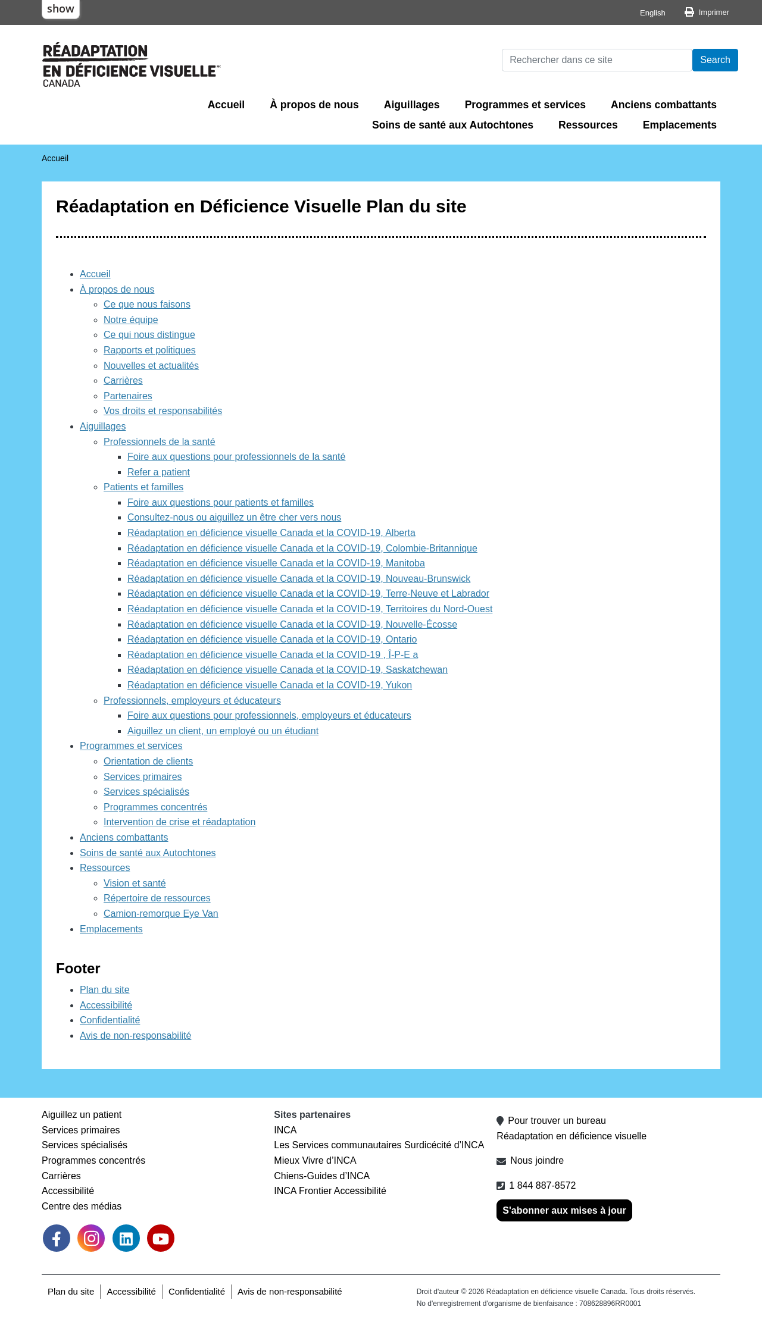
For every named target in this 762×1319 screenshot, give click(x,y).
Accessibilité (106, 1005)
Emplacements (680, 125)
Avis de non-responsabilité (135, 1035)
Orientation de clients (148, 761)
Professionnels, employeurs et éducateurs (192, 700)
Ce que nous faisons (147, 304)
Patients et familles (143, 487)
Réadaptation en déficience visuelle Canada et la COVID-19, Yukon (269, 685)
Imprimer (714, 12)
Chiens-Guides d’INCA (322, 1176)
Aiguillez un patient (81, 1115)
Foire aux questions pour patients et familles (220, 502)
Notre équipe (131, 320)
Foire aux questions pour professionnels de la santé (236, 457)
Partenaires (128, 396)
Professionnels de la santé (160, 442)
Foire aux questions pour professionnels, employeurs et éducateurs (269, 715)
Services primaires (143, 777)
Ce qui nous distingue (149, 335)
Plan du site (105, 990)
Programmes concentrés (155, 807)
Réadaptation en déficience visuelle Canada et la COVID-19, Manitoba (276, 563)
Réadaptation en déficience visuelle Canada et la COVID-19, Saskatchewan (287, 670)
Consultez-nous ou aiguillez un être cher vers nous (234, 517)
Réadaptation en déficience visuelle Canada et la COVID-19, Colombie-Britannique (302, 548)
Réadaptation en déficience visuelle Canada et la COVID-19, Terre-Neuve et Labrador (308, 593)
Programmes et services (525, 105)
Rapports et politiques (150, 350)
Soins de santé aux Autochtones (452, 125)
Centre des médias (81, 1206)
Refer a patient (158, 472)
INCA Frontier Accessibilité (330, 1191)
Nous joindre (537, 1160)
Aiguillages (412, 105)
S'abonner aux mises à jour (564, 1210)
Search (715, 60)
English (653, 12)
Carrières (123, 380)
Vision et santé (135, 883)
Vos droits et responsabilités (163, 411)
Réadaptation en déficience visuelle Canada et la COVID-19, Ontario (272, 639)
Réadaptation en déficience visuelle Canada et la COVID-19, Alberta (271, 533)
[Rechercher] (597, 60)
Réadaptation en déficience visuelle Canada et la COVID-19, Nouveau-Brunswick (298, 579)
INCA (285, 1130)
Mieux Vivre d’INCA (315, 1160)
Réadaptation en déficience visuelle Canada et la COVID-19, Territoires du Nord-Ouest (309, 609)
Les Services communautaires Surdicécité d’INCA (379, 1145)
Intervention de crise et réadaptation (179, 822)
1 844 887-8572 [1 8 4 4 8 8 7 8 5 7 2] (542, 1185)
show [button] (60, 8)
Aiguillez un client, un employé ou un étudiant (222, 731)
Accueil (226, 105)
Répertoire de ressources (157, 898)
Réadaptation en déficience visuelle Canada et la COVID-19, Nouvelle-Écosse (292, 624)
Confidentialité (110, 1020)
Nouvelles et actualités (151, 366)
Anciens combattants (664, 105)
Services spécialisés (146, 792)
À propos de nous (314, 105)
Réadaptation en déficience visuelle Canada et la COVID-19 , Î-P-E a (272, 655)
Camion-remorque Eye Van (161, 913)
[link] (91, 1238)
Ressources (588, 125)
